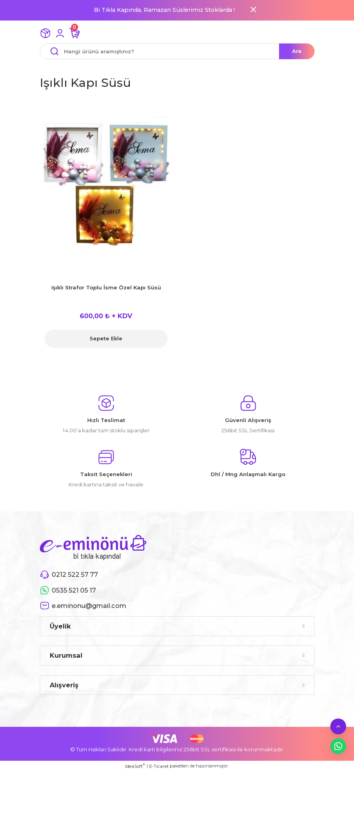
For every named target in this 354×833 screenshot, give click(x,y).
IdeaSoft (135, 766)
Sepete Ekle (106, 338)
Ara (297, 51)
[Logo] (93, 547)
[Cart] (74, 33)
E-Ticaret (159, 766)
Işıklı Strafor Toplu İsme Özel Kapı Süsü (106, 287)
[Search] (177, 51)
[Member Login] (60, 33)
